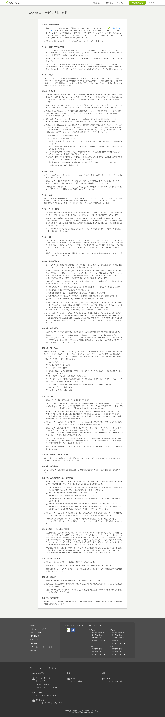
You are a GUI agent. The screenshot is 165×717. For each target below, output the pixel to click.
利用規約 (33, 643)
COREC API (34, 640)
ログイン (153, 3)
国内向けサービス (44, 685)
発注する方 (109, 3)
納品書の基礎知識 (117, 649)
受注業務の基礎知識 (98, 632)
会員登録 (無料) (137, 3)
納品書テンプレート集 (118, 654)
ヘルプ (32, 625)
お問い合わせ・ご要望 (38, 629)
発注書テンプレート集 (118, 643)
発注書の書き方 (116, 640)
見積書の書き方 (96, 651)
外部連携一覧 (35, 636)
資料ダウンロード (36, 632)
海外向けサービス (48, 687)
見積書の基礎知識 (97, 649)
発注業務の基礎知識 (118, 632)
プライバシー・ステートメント (41, 647)
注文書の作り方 (96, 638)
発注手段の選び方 (117, 635)
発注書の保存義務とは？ (119, 638)
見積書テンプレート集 (98, 654)
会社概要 (33, 650)
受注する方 (97, 3)
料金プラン (121, 3)
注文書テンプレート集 (98, 640)
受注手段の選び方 (97, 635)
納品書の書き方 (116, 651)
